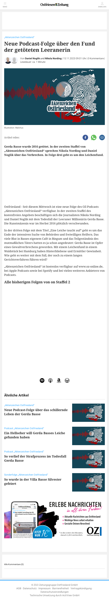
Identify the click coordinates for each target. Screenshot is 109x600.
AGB (18, 588)
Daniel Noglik (32, 58)
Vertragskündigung (81, 588)
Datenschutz (30, 588)
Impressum (44, 588)
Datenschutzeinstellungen (55, 592)
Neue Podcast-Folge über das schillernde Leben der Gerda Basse (36, 412)
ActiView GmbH (70, 595)
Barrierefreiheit (60, 588)
